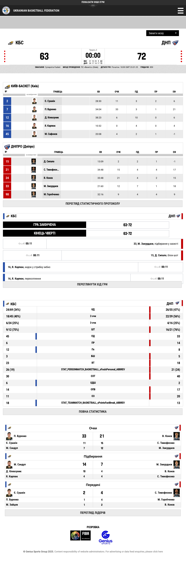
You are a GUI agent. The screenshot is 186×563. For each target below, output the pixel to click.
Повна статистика (93, 411)
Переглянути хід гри (92, 284)
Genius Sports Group (105, 537)
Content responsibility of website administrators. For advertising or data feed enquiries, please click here (108, 551)
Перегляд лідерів (92, 513)
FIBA (80, 537)
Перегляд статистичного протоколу (93, 203)
